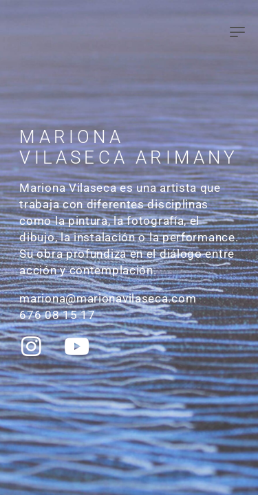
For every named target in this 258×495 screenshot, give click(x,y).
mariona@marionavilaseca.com (107, 298)
